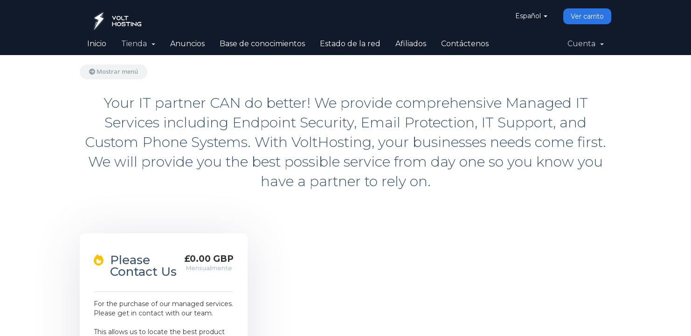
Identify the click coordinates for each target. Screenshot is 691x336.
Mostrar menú (113, 71)
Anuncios (187, 43)
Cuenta (585, 43)
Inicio (96, 43)
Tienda (138, 43)
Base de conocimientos (262, 43)
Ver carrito (587, 16)
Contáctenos (465, 43)
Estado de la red (350, 43)
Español (531, 16)
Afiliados (410, 43)
